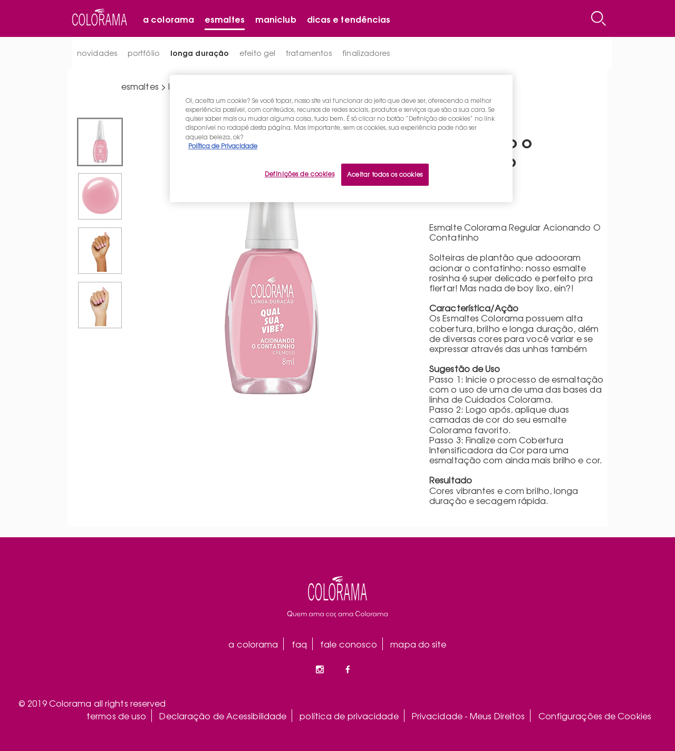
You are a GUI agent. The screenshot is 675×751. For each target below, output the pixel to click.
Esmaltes (225, 18)
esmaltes (140, 86)
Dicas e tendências (349, 18)
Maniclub (275, 18)
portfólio (144, 52)
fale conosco (348, 644)
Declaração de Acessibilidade (222, 715)
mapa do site (418, 644)
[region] (341, 138)
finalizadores (366, 52)
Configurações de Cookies (594, 715)
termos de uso (116, 715)
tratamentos (309, 52)
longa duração (199, 52)
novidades (97, 52)
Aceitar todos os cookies (385, 174)
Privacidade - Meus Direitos (468, 715)
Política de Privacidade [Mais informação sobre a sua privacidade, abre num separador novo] (222, 145)
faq (299, 644)
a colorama (253, 644)
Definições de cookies (299, 173)
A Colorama (168, 18)
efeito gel (257, 52)
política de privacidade (349, 715)
